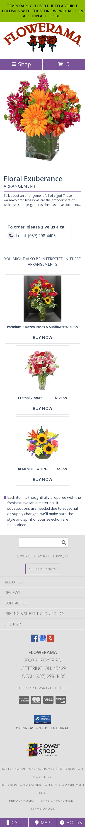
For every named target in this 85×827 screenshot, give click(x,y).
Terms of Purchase (56, 800)
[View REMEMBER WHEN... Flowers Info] (42, 441)
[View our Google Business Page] (42, 640)
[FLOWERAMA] (42, 52)
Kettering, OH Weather (20, 784)
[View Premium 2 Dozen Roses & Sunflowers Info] (42, 299)
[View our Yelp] (50, 640)
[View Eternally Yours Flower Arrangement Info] (42, 370)
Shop (21, 64)
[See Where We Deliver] (42, 569)
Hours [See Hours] (71, 822)
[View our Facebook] (34, 640)
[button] (42, 719)
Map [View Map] (42, 822)
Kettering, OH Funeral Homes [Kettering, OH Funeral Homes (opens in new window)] (28, 769)
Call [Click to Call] (14, 822)
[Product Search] (43, 542)
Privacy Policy (22, 800)
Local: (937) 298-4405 (43, 676)
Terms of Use (42, 808)
